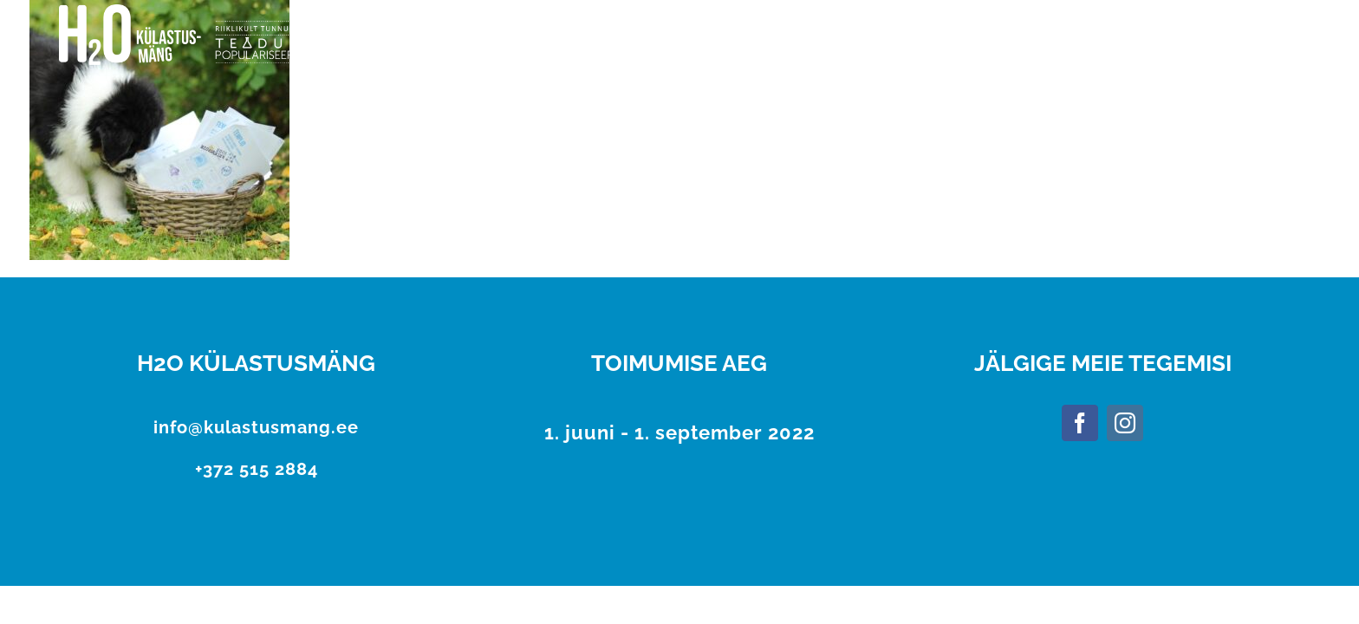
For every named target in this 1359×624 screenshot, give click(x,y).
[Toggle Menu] (1284, 35)
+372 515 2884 (256, 468)
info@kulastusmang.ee (256, 427)
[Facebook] (1080, 423)
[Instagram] (1125, 423)
